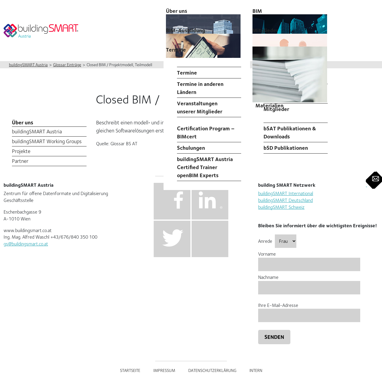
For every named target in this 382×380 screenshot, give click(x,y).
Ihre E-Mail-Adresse (309, 310)
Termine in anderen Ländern (200, 88)
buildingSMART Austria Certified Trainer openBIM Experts (205, 167)
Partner (20, 161)
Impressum (164, 370)
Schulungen (191, 148)
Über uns (22, 122)
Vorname (309, 259)
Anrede (277, 241)
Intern (255, 370)
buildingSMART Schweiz (281, 207)
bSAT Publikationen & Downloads (290, 132)
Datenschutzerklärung (212, 370)
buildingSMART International (285, 193)
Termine (176, 50)
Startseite (130, 370)
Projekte (21, 151)
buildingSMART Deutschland (285, 200)
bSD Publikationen (286, 148)
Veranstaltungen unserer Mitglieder (199, 107)
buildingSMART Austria (37, 131)
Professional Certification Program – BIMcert (206, 128)
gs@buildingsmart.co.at (26, 244)
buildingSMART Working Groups (46, 141)
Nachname (309, 282)
